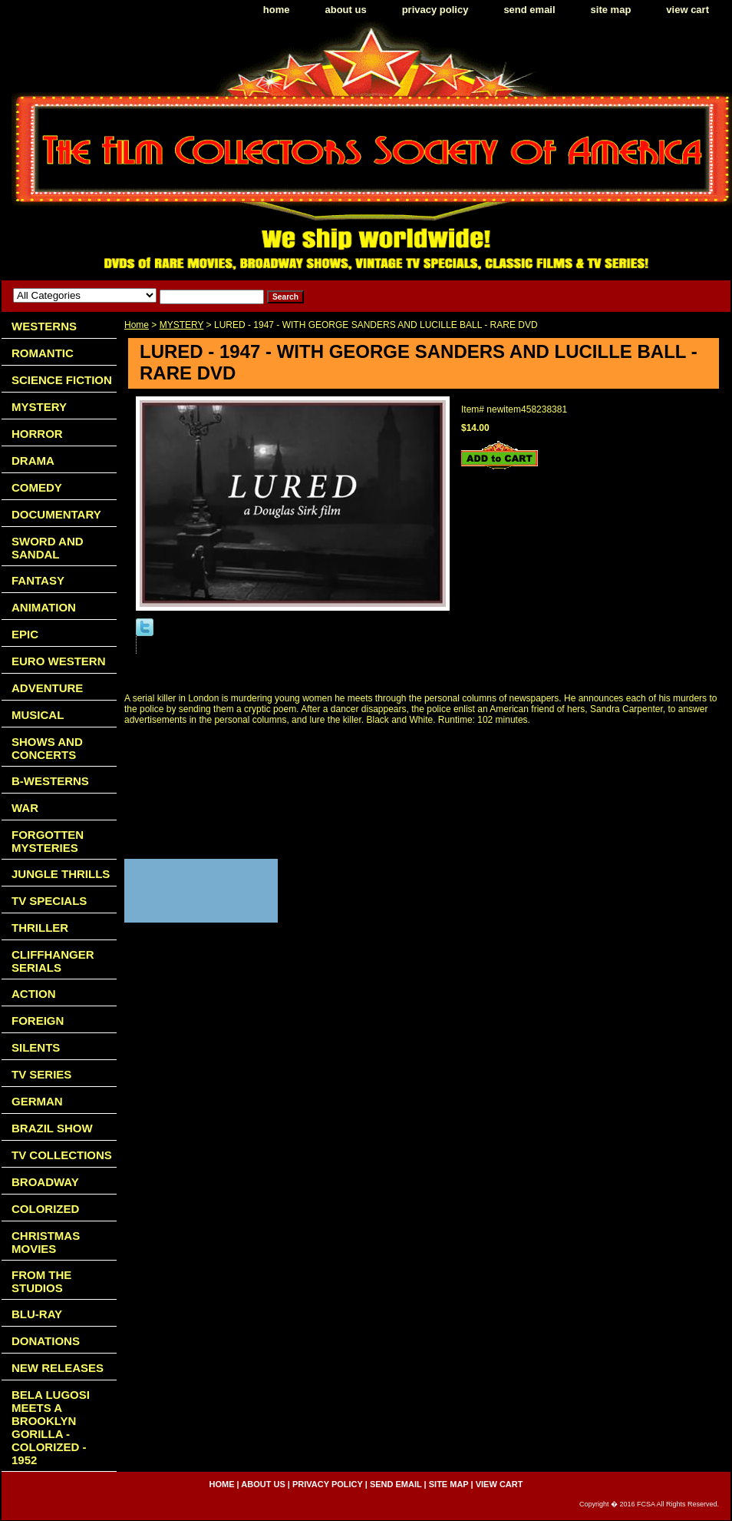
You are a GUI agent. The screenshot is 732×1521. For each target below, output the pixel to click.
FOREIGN (38, 1020)
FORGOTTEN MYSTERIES (48, 841)
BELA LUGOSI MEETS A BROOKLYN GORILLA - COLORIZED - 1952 (51, 1427)
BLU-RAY (37, 1314)
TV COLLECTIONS (62, 1154)
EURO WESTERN (59, 661)
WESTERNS (44, 326)
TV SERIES (41, 1074)
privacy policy (435, 9)
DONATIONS (46, 1340)
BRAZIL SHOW (52, 1128)
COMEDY (37, 487)
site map (611, 9)
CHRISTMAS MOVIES (46, 1242)
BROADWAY (45, 1181)
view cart (687, 9)
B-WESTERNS (50, 780)
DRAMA (33, 460)
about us (346, 9)
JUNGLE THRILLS (61, 873)
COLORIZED (45, 1208)
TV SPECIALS (49, 900)
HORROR (37, 433)
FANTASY (38, 580)
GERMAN (37, 1101)
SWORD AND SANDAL (48, 548)
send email (529, 9)
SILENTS (36, 1047)
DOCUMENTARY (56, 514)
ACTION (34, 993)
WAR (25, 807)
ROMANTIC (43, 353)
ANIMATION (44, 607)
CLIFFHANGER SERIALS (53, 961)
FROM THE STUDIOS (41, 1281)
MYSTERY (182, 325)
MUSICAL (38, 714)
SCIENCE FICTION (62, 379)
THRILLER (40, 927)
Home (136, 325)
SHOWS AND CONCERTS (47, 748)
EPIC (25, 634)
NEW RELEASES (58, 1367)
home (276, 9)
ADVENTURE (47, 687)
